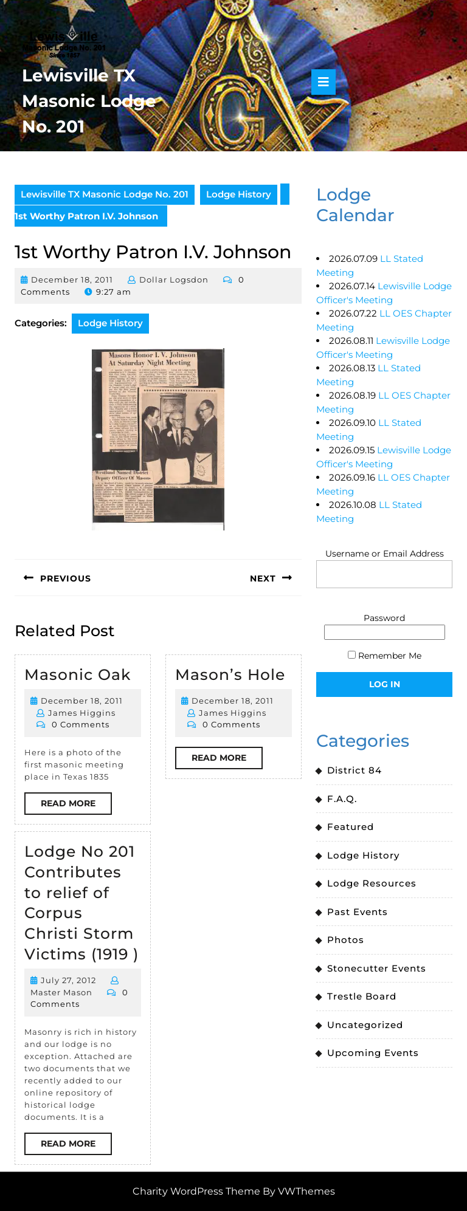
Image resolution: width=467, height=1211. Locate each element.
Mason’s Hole (230, 674)
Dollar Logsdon (174, 279)
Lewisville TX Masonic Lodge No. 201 (89, 101)
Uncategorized (365, 1025)
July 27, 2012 (68, 980)
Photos (345, 939)
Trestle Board (361, 996)
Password (384, 617)
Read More (76, 806)
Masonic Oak (77, 674)
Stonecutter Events (376, 968)
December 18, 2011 (72, 279)
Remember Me (384, 655)
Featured (350, 826)
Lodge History (238, 194)
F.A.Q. (342, 798)
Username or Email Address (384, 553)
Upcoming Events (373, 1052)
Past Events (357, 912)
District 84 (354, 770)
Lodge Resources (372, 883)
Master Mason (61, 992)
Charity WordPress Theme (196, 1191)
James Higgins (82, 713)
